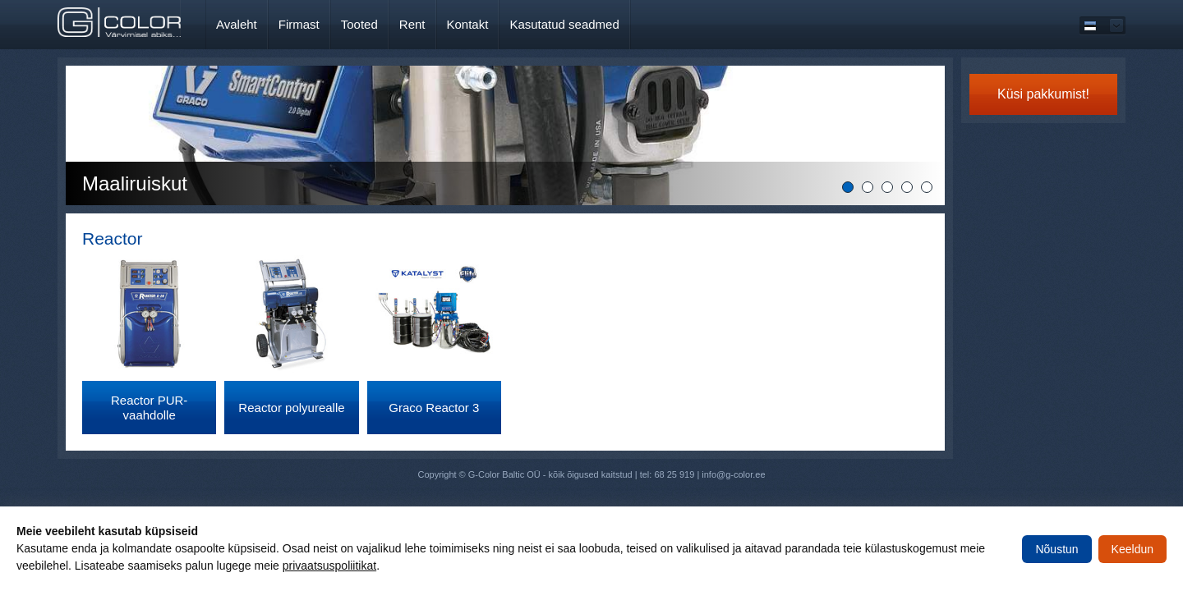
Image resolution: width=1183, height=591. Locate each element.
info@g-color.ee (733, 474)
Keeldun (1132, 549)
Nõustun (1056, 549)
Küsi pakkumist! (1043, 94)
